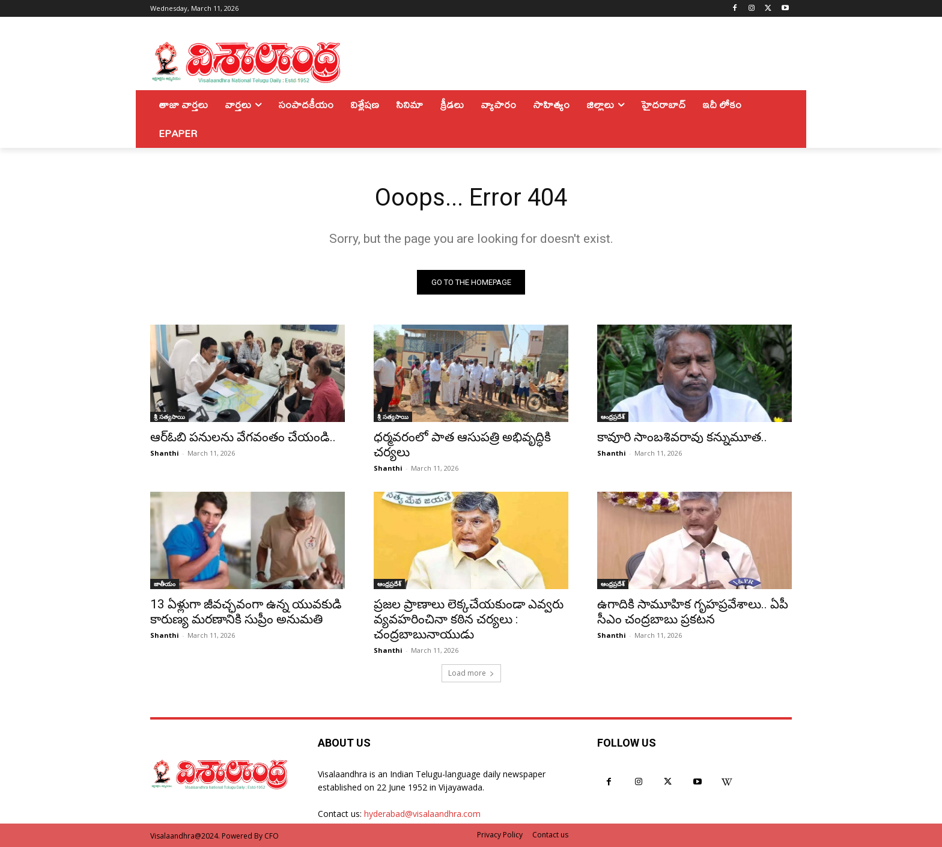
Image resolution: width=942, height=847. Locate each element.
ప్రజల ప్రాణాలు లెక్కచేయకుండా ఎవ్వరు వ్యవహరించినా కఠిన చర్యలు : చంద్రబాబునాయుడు (469, 619)
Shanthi (164, 452)
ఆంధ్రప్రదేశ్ (613, 416)
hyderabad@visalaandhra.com (422, 813)
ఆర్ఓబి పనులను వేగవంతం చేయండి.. (243, 437)
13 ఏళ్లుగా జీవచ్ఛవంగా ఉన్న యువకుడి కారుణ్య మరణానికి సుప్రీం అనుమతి (246, 611)
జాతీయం (164, 583)
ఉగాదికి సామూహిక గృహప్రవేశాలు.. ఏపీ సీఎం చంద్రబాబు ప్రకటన (692, 611)
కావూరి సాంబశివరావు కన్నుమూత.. (682, 437)
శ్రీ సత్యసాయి (169, 416)
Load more (471, 673)
